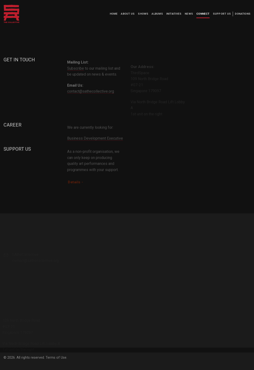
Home (114, 13)
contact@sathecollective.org (90, 95)
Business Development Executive (95, 142)
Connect (203, 13)
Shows (143, 13)
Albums (157, 13)
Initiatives (173, 13)
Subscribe (75, 72)
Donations (242, 13)
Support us (222, 13)
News (189, 13)
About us (128, 13)
